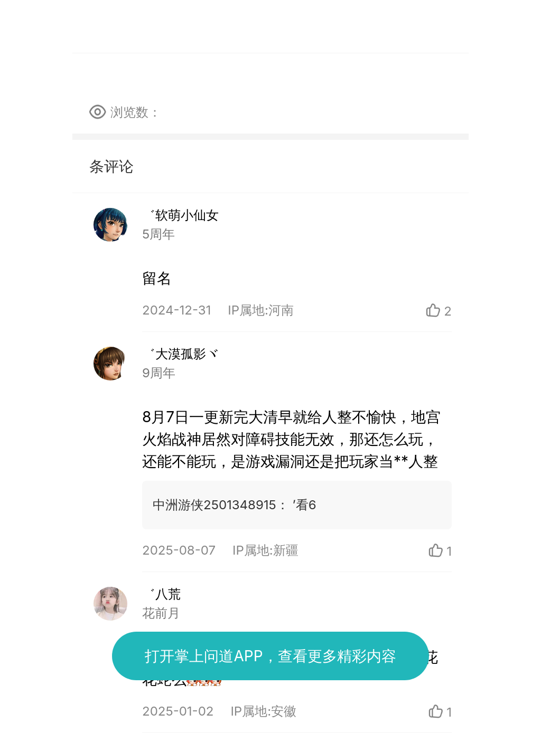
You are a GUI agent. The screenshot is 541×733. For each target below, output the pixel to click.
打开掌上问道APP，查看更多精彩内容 (270, 656)
